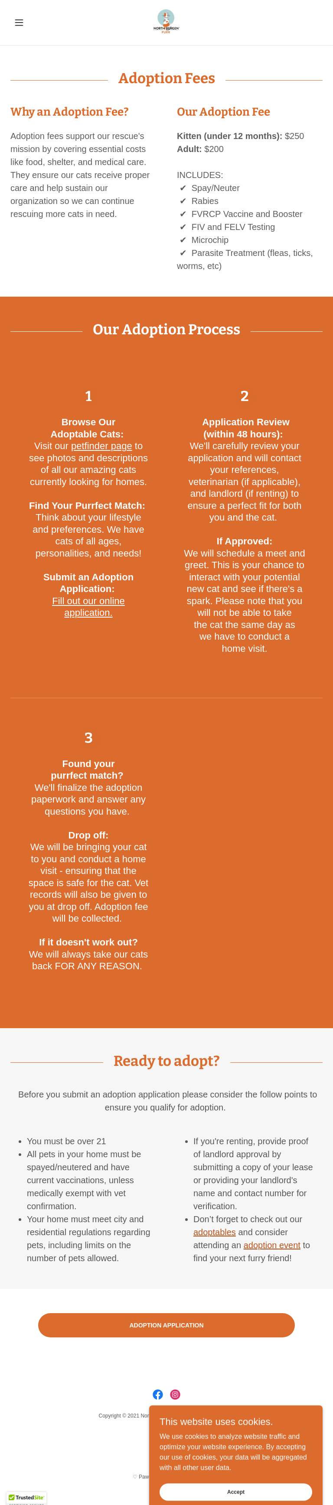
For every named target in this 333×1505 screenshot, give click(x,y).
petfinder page (101, 445)
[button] (33, 22)
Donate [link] (166, 1437)
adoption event (272, 1245)
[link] (166, 22)
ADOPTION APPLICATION (166, 1325)
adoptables (214, 1232)
